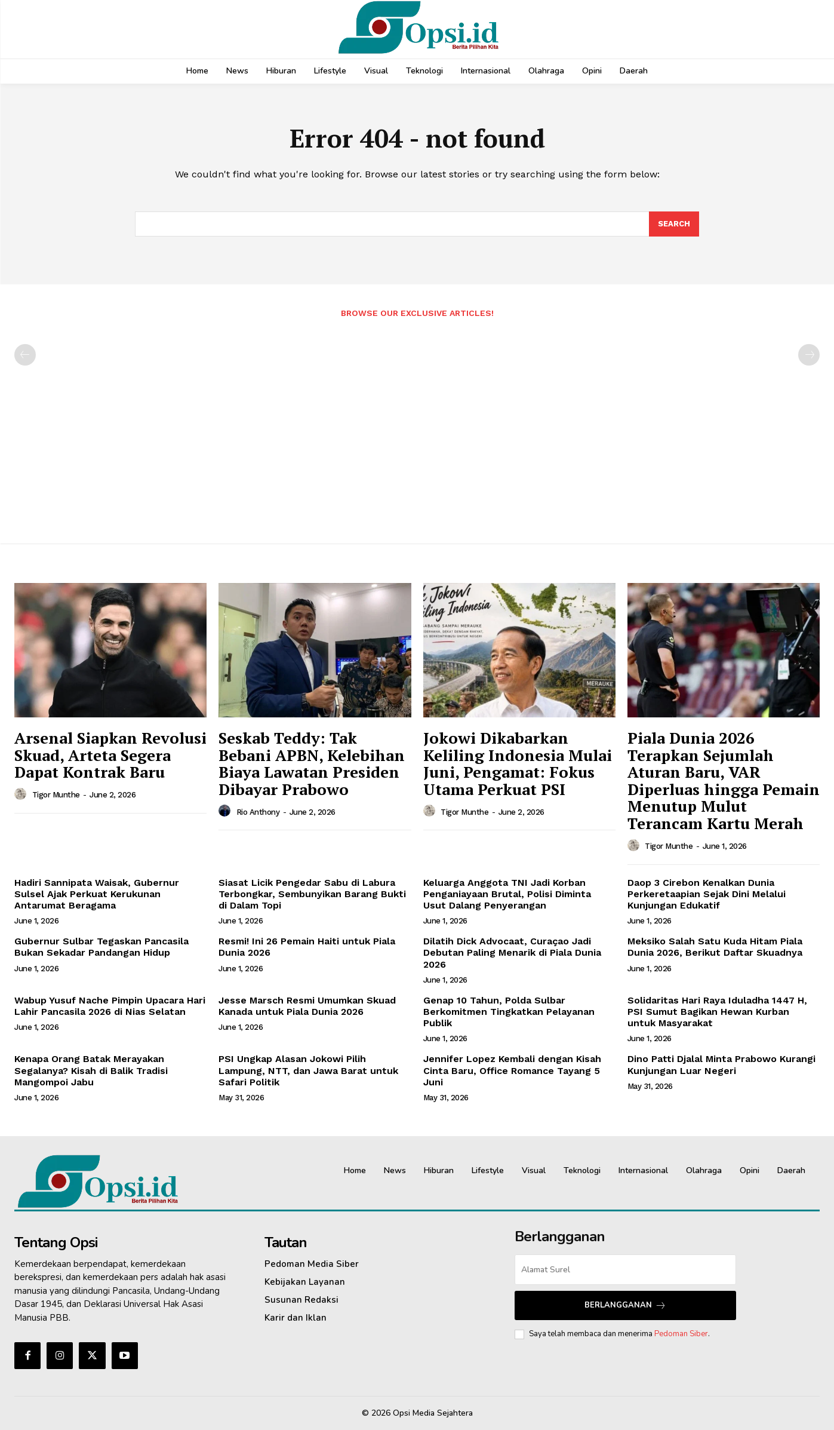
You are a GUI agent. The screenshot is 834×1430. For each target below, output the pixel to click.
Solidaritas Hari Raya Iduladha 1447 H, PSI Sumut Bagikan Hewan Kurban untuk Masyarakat (717, 1012)
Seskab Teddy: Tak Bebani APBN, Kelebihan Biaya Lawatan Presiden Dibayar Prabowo (311, 763)
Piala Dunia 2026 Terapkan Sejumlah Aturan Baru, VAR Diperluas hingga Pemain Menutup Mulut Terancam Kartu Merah (723, 780)
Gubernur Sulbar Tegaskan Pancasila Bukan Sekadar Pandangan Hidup (101, 946)
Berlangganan (625, 1305)
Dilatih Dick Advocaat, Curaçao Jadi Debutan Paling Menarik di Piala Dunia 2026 (512, 952)
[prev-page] (25, 355)
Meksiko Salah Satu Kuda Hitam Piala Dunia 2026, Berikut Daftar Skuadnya (714, 946)
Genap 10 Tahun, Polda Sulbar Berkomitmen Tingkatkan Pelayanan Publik (509, 1012)
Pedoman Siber (681, 1333)
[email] (625, 1269)
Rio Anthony (258, 812)
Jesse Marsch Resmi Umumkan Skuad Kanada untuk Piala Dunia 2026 (307, 1006)
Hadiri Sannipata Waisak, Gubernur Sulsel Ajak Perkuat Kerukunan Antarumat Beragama (96, 894)
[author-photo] (22, 794)
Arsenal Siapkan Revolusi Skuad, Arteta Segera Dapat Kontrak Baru (110, 755)
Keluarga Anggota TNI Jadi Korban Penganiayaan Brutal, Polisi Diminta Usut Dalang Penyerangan (507, 894)
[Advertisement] (417, 424)
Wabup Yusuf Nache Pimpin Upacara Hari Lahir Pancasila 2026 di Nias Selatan (109, 1006)
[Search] (674, 224)
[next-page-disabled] (809, 355)
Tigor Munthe (56, 794)
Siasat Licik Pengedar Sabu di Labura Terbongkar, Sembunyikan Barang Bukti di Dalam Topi (312, 894)
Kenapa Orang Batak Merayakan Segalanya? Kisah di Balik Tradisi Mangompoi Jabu (91, 1070)
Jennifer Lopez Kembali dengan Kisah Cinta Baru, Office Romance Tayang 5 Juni (512, 1070)
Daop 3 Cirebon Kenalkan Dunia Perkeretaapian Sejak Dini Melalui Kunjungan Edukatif (706, 894)
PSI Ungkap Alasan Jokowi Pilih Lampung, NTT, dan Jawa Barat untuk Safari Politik (308, 1070)
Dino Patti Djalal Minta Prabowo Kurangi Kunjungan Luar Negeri (721, 1064)
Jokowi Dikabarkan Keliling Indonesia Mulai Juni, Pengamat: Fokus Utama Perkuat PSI (517, 763)
